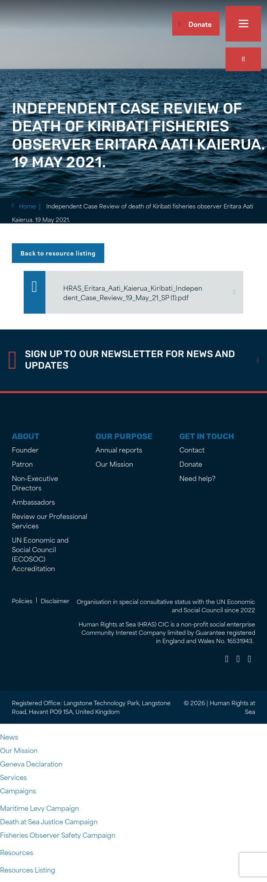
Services (13, 777)
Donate (200, 24)
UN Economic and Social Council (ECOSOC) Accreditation (40, 553)
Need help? (197, 478)
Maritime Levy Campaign (39, 808)
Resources (16, 852)
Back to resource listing (58, 252)
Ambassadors (33, 501)
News (9, 736)
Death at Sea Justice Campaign (49, 821)
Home (27, 205)
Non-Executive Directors (35, 482)
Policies (22, 600)
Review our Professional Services (49, 520)
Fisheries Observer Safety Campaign (57, 834)
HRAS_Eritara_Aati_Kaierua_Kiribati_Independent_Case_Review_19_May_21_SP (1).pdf (132, 292)
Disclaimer (55, 600)
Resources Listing (27, 869)
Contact (192, 449)
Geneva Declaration (31, 763)
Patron (22, 463)
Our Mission (114, 463)
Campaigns (18, 790)
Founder (25, 449)
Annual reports (119, 449)
